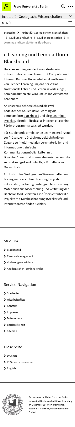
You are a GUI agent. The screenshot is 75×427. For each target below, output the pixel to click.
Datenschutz (14, 318)
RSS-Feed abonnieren (20, 362)
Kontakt (12, 306)
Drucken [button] (12, 355)
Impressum (13, 312)
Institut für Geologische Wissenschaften (44, 32)
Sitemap (12, 331)
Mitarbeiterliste (16, 299)
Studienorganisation (49, 37)
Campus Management (20, 256)
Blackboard (31, 115)
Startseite (9, 32)
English (11, 368)
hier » (42, 204)
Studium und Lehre (20, 37)
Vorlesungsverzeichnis (20, 262)
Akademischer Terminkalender (25, 268)
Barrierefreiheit (16, 324)
